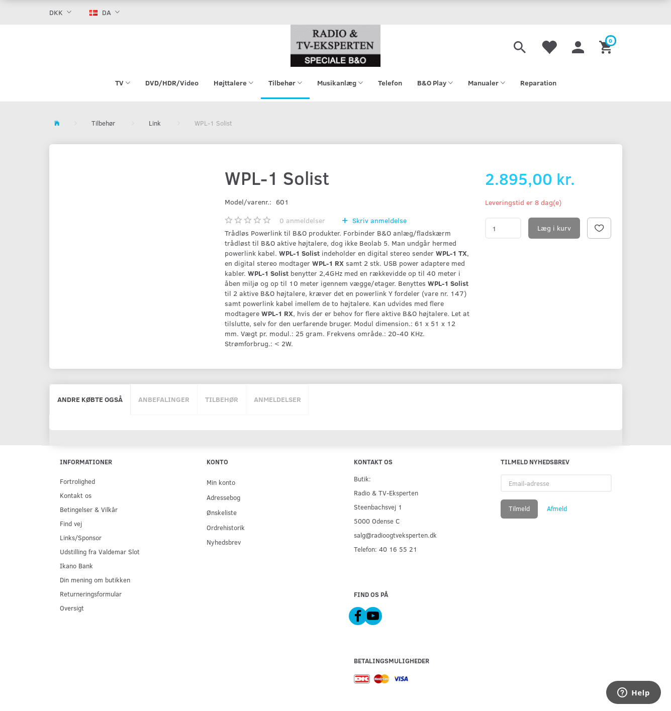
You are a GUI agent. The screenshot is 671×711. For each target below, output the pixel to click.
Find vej (71, 523)
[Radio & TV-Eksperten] (335, 46)
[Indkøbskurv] (607, 46)
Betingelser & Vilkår (89, 509)
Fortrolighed (77, 481)
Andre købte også (90, 399)
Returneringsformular (91, 593)
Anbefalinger (163, 399)
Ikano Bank (76, 565)
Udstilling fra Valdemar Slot (100, 551)
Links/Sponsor (81, 537)
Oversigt (72, 607)
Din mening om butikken (95, 579)
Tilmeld (519, 508)
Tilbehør (221, 399)
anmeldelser (302, 220)
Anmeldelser (277, 399)
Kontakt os (75, 495)
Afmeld (557, 508)
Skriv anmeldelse (378, 220)
